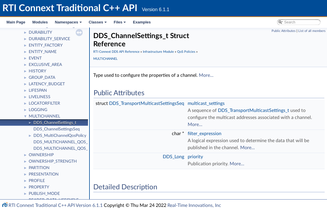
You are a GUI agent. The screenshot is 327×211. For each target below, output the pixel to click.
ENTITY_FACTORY (46, 45)
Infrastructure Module (158, 51)
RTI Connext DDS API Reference (116, 51)
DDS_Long (173, 156)
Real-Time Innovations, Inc (194, 205)
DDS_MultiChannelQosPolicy (59, 136)
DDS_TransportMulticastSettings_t (253, 110)
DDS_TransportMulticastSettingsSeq (146, 103)
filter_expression (204, 133)
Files (120, 24)
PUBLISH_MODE (44, 194)
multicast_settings (206, 103)
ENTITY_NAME (43, 52)
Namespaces (69, 24)
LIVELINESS (39, 97)
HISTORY (37, 71)
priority (195, 156)
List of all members (312, 31)
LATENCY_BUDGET (47, 84)
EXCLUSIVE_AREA (45, 65)
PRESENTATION (44, 174)
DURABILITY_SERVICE (49, 39)
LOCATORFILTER (44, 103)
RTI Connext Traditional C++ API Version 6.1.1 (56, 205)
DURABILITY (40, 32)
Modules (40, 22)
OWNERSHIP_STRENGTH (53, 161)
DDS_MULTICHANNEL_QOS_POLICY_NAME (74, 149)
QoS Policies (186, 51)
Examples (142, 22)
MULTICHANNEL (44, 116)
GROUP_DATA (42, 78)
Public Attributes (284, 31)
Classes (98, 24)
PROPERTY (39, 187)
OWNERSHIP (41, 155)
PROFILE (37, 181)
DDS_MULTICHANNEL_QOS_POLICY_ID (70, 142)
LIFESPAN (38, 91)
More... (206, 75)
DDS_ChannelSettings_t (54, 123)
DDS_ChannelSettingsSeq (56, 129)
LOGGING (38, 110)
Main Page (15, 22)
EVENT (35, 58)
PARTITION (39, 168)
